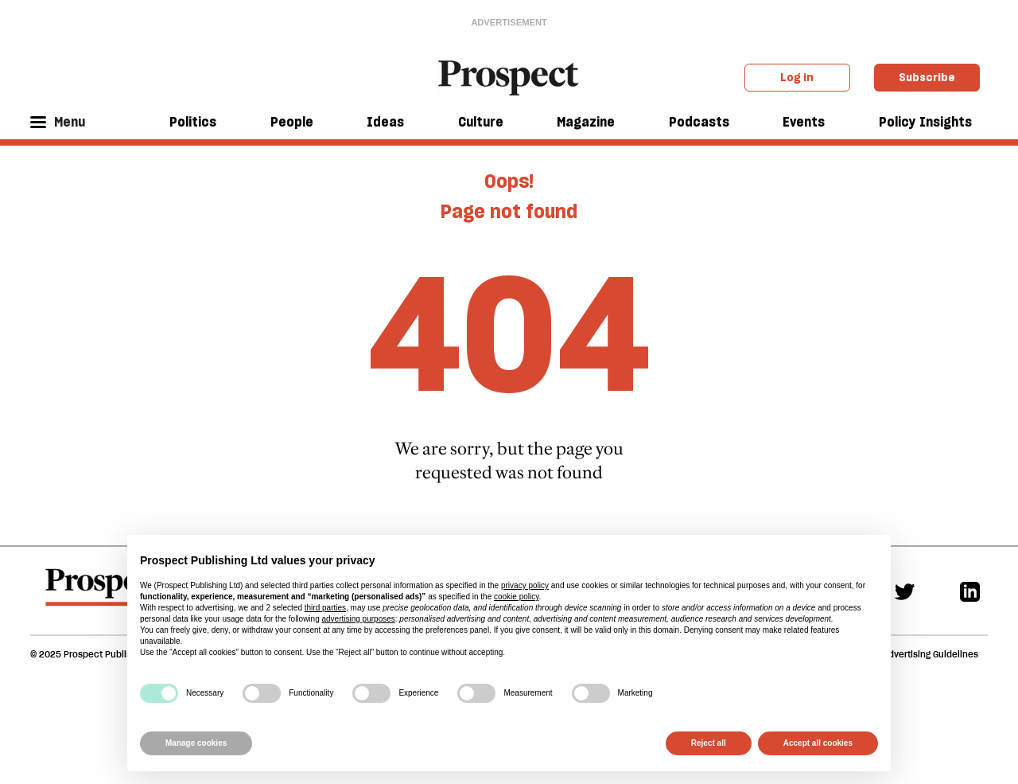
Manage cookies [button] (196, 743)
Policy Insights (925, 122)
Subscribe (927, 77)
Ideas (385, 122)
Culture (480, 122)
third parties (325, 607)
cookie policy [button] (516, 596)
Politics (192, 122)
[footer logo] (104, 594)
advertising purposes (357, 618)
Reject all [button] (708, 743)
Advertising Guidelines (930, 654)
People (291, 122)
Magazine (586, 122)
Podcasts (699, 122)
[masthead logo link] (509, 76)
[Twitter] (905, 590)
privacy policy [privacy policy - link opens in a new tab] (525, 585)
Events (804, 122)
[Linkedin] (970, 590)
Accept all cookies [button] (818, 743)
